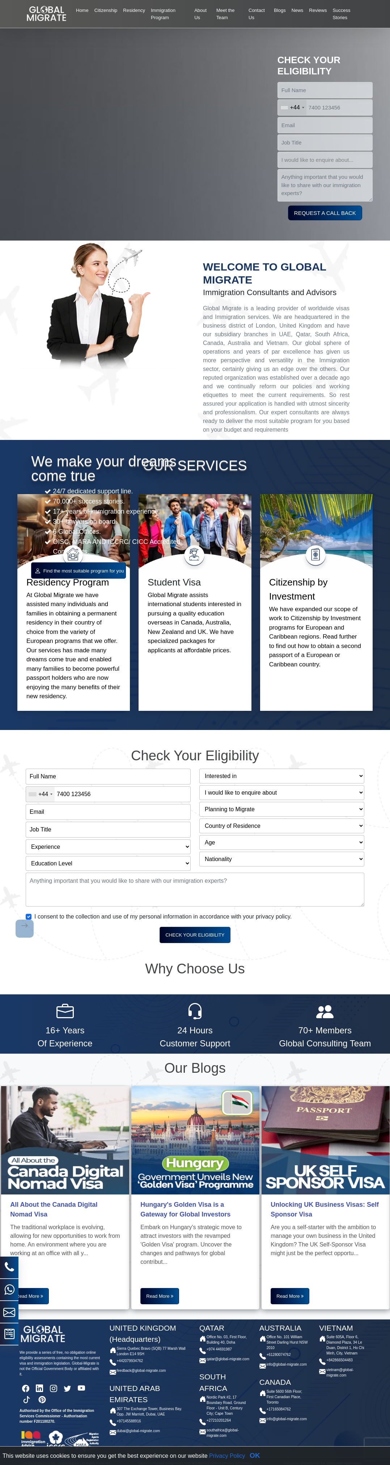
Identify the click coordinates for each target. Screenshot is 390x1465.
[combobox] (292, 107)
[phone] (9, 1094)
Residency (134, 10)
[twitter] (67, 1391)
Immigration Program (163, 14)
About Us (200, 14)
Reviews (318, 10)
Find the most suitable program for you (79, 570)
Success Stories (341, 14)
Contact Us (257, 14)
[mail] (9, 1138)
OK (255, 1455)
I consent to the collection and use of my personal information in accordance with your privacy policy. (163, 914)
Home (82, 10)
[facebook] (26, 1391)
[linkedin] (39, 1391)
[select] (325, 160)
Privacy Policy (227, 1456)
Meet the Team (225, 14)
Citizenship (106, 10)
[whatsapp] (9, 1116)
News (298, 10)
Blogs (280, 10)
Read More (28, 1295)
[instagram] (53, 1391)
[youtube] (81, 1391)
